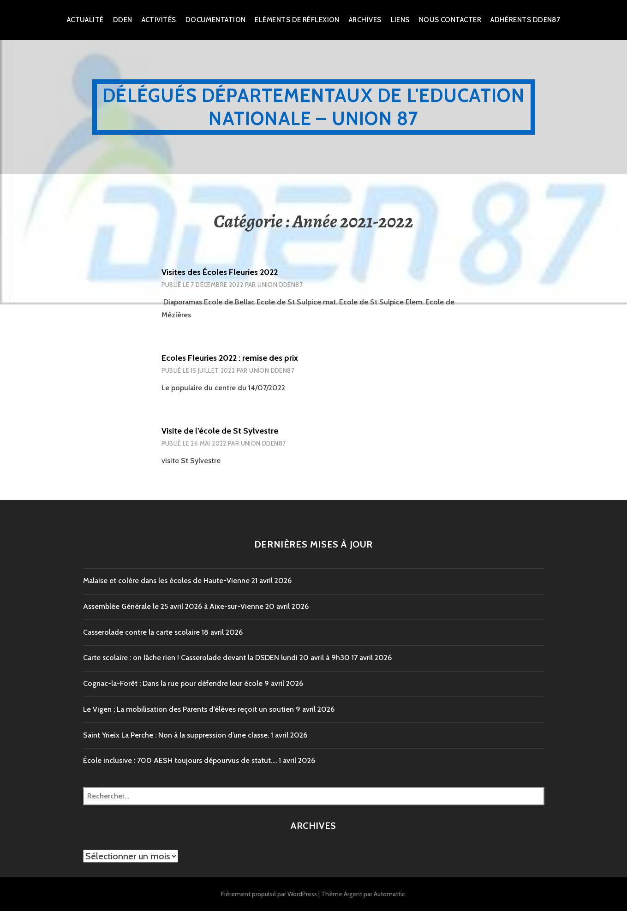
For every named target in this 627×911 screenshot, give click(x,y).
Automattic (389, 894)
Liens (400, 20)
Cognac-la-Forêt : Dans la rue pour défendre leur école (173, 683)
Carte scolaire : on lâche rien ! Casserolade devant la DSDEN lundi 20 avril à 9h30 (216, 657)
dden (122, 20)
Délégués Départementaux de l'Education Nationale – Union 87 (313, 107)
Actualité (85, 20)
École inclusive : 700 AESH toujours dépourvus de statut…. (180, 760)
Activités (159, 20)
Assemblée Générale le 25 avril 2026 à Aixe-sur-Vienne (173, 606)
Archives (365, 20)
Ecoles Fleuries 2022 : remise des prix (229, 358)
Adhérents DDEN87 (525, 20)
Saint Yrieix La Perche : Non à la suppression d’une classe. (176, 735)
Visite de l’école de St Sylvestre (219, 431)
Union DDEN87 (280, 284)
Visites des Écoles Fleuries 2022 (219, 272)
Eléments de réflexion (297, 20)
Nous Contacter (450, 20)
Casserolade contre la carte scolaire (141, 632)
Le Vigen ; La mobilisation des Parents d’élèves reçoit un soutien (188, 709)
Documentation (215, 20)
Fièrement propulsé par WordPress (269, 894)
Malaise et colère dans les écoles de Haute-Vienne (166, 580)
